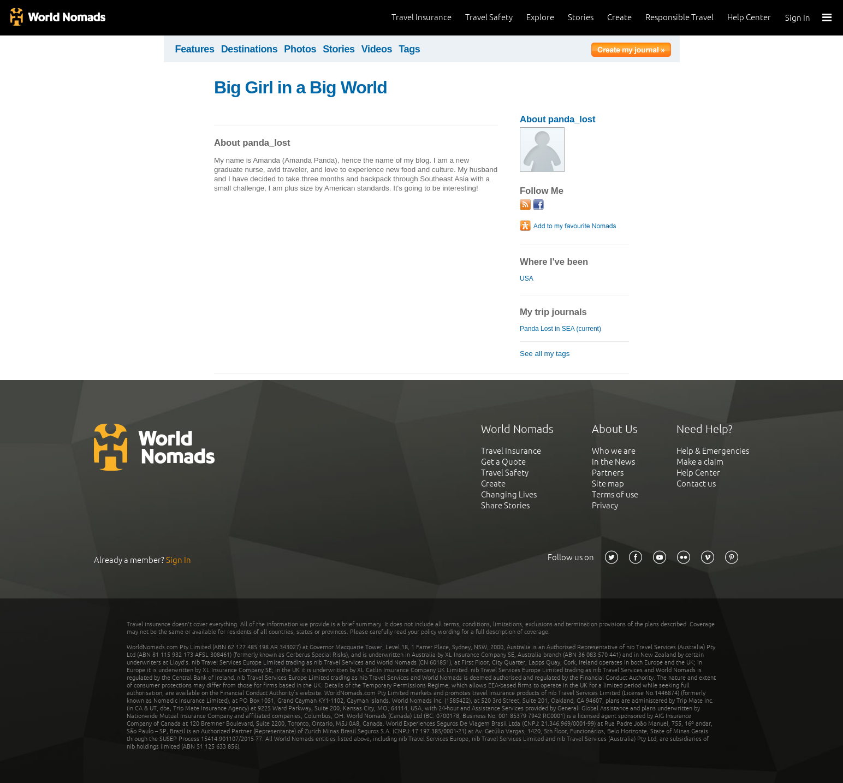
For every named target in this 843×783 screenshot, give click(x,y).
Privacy (605, 505)
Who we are (614, 450)
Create (619, 17)
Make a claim (699, 461)
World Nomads (57, 17)
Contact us (696, 483)
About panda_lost (557, 119)
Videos (377, 49)
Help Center (749, 17)
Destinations (249, 49)
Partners (608, 472)
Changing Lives (509, 494)
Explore (540, 17)
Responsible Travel (679, 17)
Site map (608, 483)
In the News (613, 461)
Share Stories (505, 505)
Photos (300, 49)
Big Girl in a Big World (300, 87)
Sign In (797, 17)
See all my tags (544, 353)
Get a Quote (503, 461)
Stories (580, 17)
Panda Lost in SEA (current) (560, 329)
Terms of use (615, 494)
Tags (409, 49)
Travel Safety (489, 17)
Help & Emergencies (712, 450)
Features (195, 49)
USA (526, 278)
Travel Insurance (421, 17)
